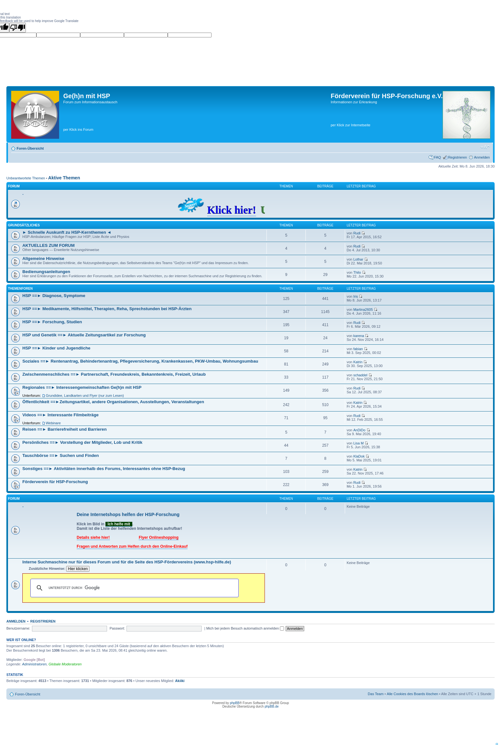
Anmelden (482, 157)
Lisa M (358, 443)
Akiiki (179, 681)
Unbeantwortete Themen (25, 178)
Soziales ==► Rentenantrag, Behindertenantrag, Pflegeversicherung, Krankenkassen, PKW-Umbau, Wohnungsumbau (140, 361)
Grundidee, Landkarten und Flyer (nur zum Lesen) (85, 395)
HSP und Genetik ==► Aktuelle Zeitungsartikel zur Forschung (84, 335)
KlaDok (359, 456)
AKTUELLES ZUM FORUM (48, 245)
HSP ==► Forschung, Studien (52, 321)
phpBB (234, 703)
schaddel (360, 375)
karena (358, 336)
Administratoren (34, 664)
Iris (355, 296)
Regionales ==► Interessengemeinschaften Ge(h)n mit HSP (82, 387)
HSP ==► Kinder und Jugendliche (56, 348)
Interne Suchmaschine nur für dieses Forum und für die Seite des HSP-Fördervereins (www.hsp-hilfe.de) (126, 562)
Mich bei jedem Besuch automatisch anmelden (245, 628)
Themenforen (20, 288)
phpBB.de (272, 706)
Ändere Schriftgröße (485, 147)
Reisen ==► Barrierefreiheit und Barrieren (64, 429)
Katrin (358, 362)
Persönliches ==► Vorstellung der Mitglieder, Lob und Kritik (82, 442)
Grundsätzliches (24, 225)
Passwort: (117, 628)
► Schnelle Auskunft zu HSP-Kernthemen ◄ (66, 232)
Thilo (357, 272)
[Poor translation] (17, 28)
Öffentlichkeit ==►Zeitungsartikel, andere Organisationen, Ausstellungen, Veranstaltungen (113, 401)
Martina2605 (363, 309)
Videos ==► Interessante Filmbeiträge (60, 414)
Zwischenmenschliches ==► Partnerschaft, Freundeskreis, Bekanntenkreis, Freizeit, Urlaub (114, 374)
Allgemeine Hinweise (43, 258)
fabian (358, 349)
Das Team (375, 694)
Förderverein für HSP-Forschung (55, 481)
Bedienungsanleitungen (46, 271)
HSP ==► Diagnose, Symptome (53, 295)
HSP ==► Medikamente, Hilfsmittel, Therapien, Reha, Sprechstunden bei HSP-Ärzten (106, 308)
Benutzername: (18, 628)
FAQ (437, 157)
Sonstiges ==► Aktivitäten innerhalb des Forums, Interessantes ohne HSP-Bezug (103, 468)
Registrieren (457, 157)
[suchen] (134, 588)
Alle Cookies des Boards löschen (412, 694)
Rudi (357, 233)
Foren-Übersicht (30, 148)
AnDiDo (359, 430)
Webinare (53, 423)
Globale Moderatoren (65, 664)
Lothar (358, 259)
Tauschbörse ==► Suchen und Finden (60, 455)
